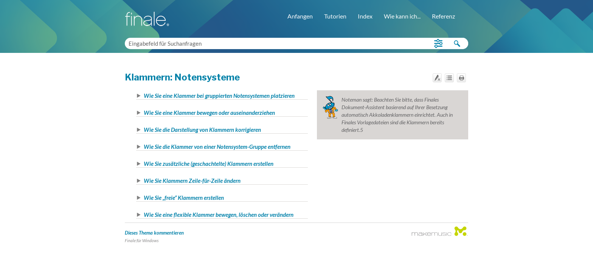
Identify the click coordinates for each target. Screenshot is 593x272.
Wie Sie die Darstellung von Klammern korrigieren (202, 129)
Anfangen (300, 16)
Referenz (443, 16)
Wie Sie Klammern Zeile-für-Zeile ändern (192, 180)
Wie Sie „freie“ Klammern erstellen (184, 197)
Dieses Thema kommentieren (154, 233)
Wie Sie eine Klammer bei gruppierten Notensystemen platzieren (219, 95)
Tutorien (335, 16)
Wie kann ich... (402, 16)
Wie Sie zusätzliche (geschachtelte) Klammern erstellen (208, 163)
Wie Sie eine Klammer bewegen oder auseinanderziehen (209, 112)
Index (365, 16)
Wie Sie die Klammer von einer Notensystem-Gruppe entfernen (217, 146)
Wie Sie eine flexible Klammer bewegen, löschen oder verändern (218, 214)
